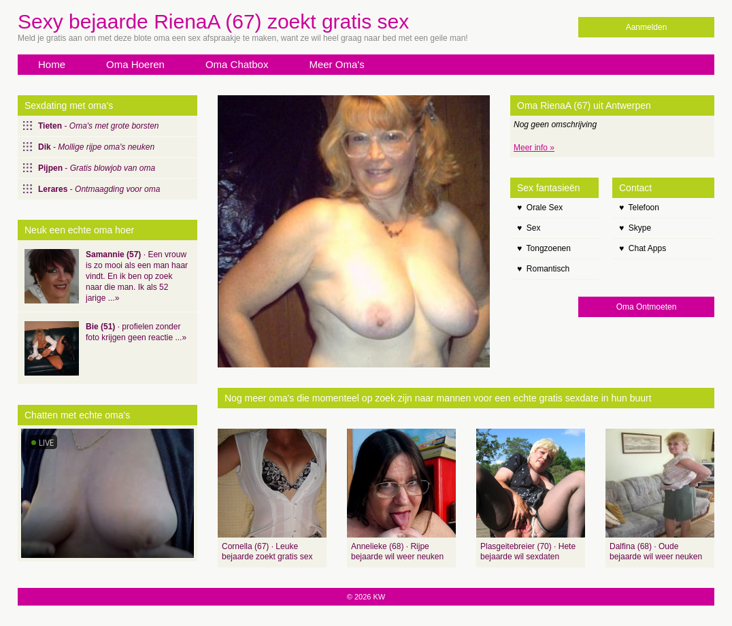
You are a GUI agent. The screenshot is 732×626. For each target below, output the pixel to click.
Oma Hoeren (135, 64)
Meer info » (534, 147)
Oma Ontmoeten (646, 307)
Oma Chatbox (237, 64)
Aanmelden (646, 27)
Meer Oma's (336, 64)
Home (51, 64)
